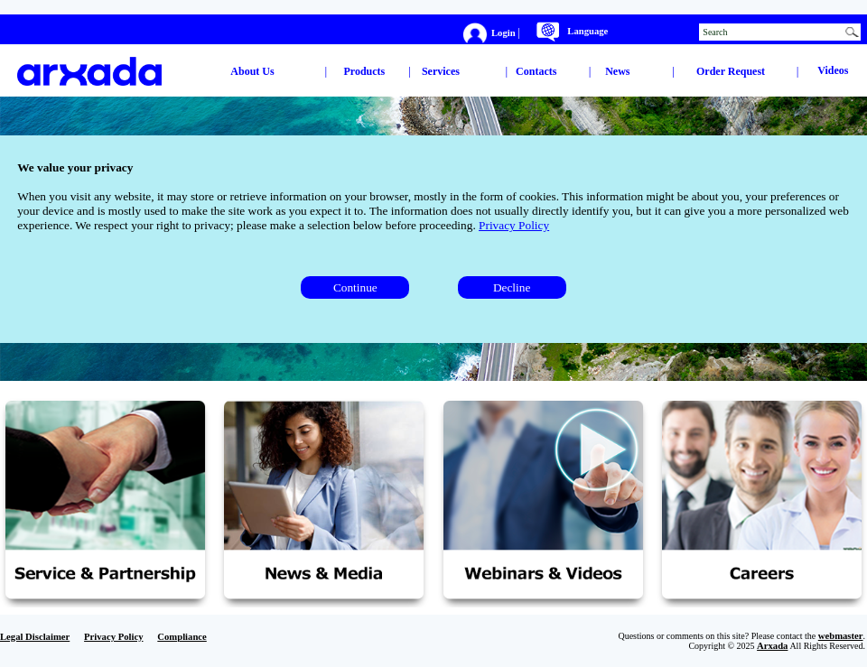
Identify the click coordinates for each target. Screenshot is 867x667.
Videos (832, 70)
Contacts (536, 71)
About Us (252, 71)
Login (504, 32)
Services (441, 71)
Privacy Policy (514, 225)
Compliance (181, 637)
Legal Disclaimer (35, 637)
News (617, 71)
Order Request (730, 71)
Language (587, 31)
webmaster (840, 636)
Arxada (772, 646)
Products (365, 71)
